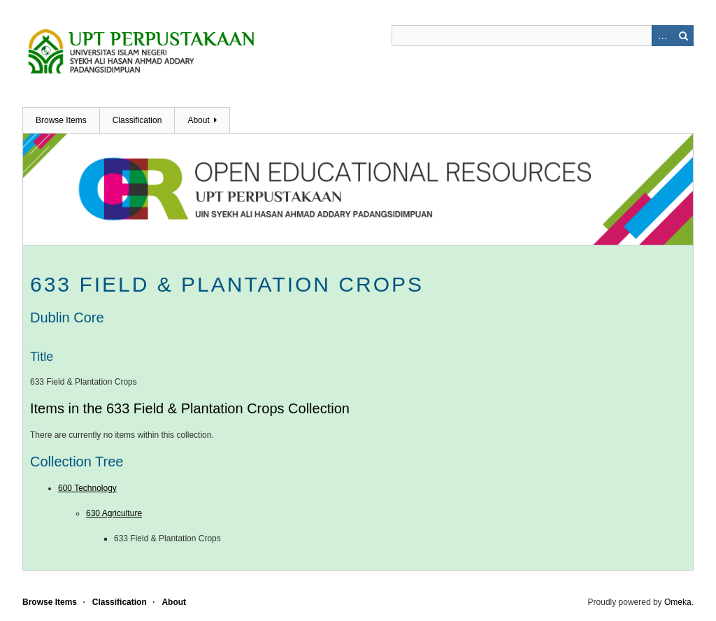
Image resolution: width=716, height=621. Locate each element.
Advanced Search (662, 35)
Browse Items (61, 120)
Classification (137, 120)
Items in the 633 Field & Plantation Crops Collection (190, 408)
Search (683, 35)
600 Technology (87, 488)
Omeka (678, 602)
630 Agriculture (114, 513)
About (198, 120)
